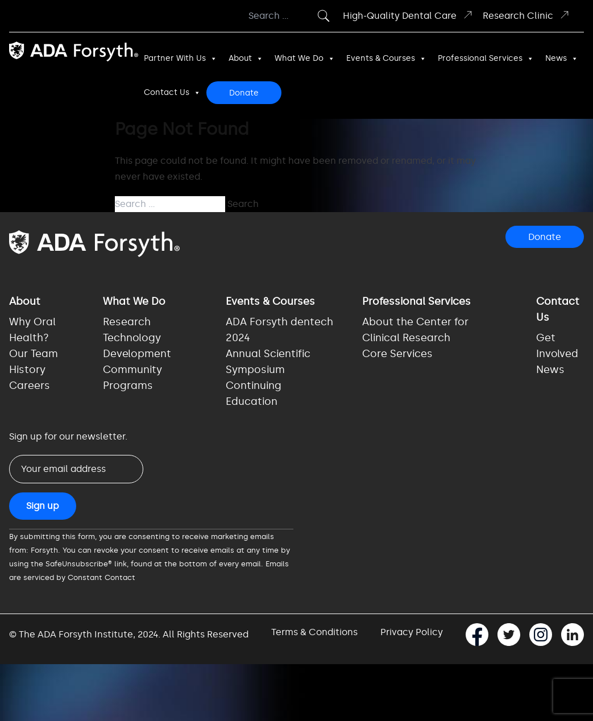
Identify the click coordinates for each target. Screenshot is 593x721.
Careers (29, 385)
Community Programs (132, 377)
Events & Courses (386, 59)
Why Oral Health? (32, 330)
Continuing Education (253, 393)
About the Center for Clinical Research (415, 330)
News (561, 59)
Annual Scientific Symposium (268, 361)
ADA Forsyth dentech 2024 (279, 330)
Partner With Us (180, 59)
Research (127, 322)
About (246, 59)
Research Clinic (526, 15)
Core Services (397, 353)
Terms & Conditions (314, 632)
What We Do (305, 59)
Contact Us (172, 93)
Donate (244, 93)
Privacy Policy (411, 632)
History (27, 369)
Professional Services (486, 59)
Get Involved (557, 346)
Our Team (33, 353)
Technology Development (137, 346)
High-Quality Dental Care (408, 15)
